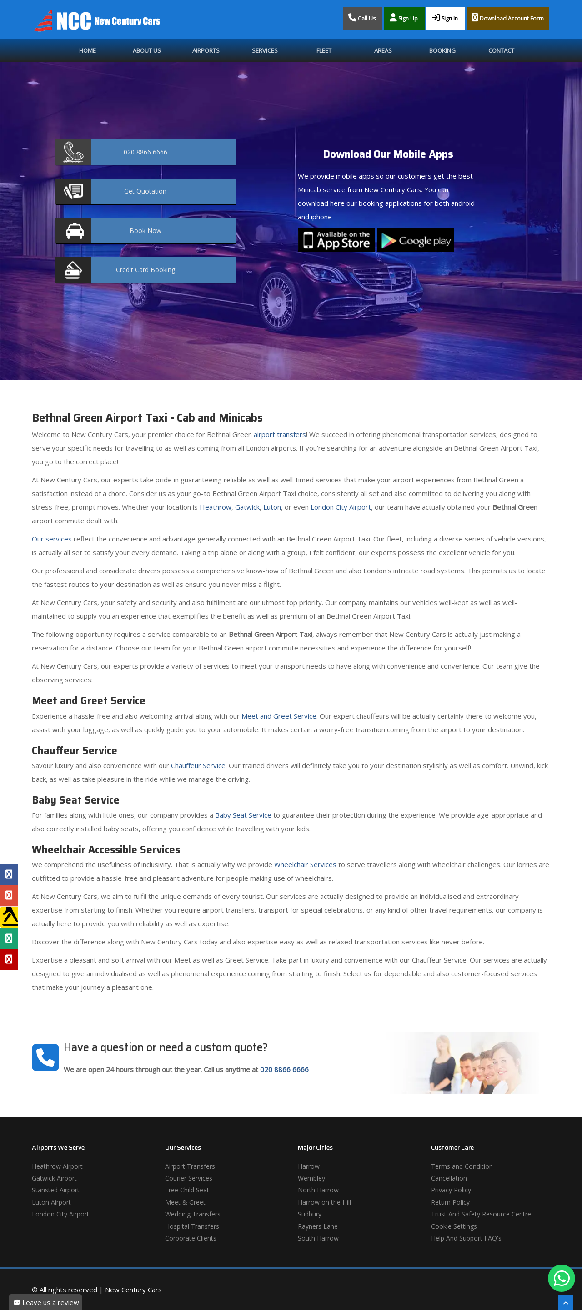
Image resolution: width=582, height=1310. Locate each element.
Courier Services (188, 1178)
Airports (206, 50)
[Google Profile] (9, 895)
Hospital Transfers (192, 1226)
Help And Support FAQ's (466, 1238)
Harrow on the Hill (324, 1202)
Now (145, 230)
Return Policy (450, 1202)
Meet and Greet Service (278, 715)
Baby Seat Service (243, 814)
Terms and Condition (462, 1166)
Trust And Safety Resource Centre (481, 1214)
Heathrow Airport (57, 1166)
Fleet (323, 50)
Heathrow (215, 506)
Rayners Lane (318, 1226)
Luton (272, 506)
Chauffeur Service (198, 765)
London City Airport (341, 506)
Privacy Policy (451, 1190)
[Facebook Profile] (9, 874)
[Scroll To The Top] (565, 1302)
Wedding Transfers (193, 1214)
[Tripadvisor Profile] (9, 938)
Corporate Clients (190, 1238)
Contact (501, 50)
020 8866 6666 (284, 1069)
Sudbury (309, 1214)
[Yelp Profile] (9, 959)
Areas (383, 50)
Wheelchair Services (305, 864)
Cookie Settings (454, 1226)
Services (265, 50)
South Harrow (318, 1238)
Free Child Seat (187, 1190)
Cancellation (449, 1178)
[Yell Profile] (9, 917)
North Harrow (318, 1190)
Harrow (309, 1166)
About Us (147, 50)
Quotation (145, 191)
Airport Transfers (190, 1166)
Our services (52, 538)
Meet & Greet (185, 1202)
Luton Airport (51, 1202)
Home (87, 50)
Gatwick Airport (54, 1178)
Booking (442, 50)
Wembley (311, 1178)
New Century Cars (133, 1289)
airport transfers (280, 434)
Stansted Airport (56, 1190)
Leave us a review (46, 1302)
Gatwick (247, 506)
